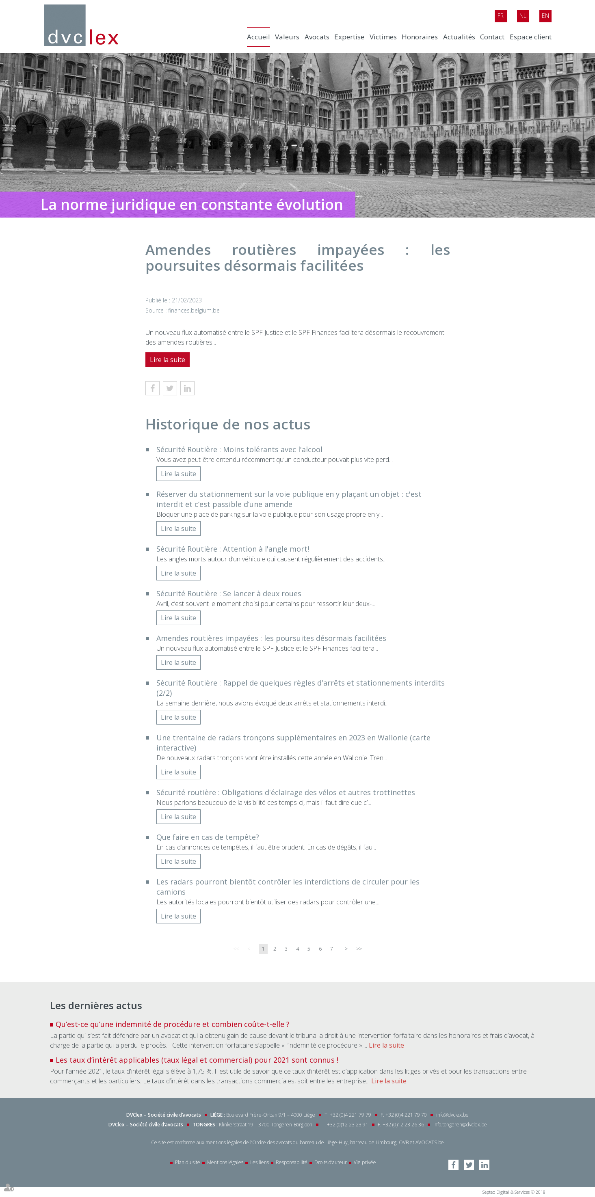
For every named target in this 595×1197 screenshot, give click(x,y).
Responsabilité (291, 1162)
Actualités (459, 36)
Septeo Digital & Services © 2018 (513, 1192)
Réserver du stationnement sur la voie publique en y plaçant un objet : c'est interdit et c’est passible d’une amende (289, 499)
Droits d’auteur (330, 1162)
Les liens (259, 1162)
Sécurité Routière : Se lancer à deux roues (228, 593)
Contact (492, 36)
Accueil (258, 36)
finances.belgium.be (194, 310)
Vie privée (365, 1162)
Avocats (317, 36)
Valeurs (287, 36)
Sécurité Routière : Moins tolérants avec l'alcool (239, 449)
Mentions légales (225, 1162)
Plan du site (187, 1162)
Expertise (349, 36)
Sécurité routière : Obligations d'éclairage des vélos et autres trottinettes (285, 792)
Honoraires (420, 36)
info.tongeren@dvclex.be (460, 1124)
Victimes (383, 36)
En (545, 15)
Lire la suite (167, 359)
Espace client (531, 36)
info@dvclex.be (452, 1114)
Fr (501, 15)
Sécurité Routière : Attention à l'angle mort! (232, 549)
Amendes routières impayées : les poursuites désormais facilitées (271, 638)
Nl (522, 15)
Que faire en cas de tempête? (207, 837)
